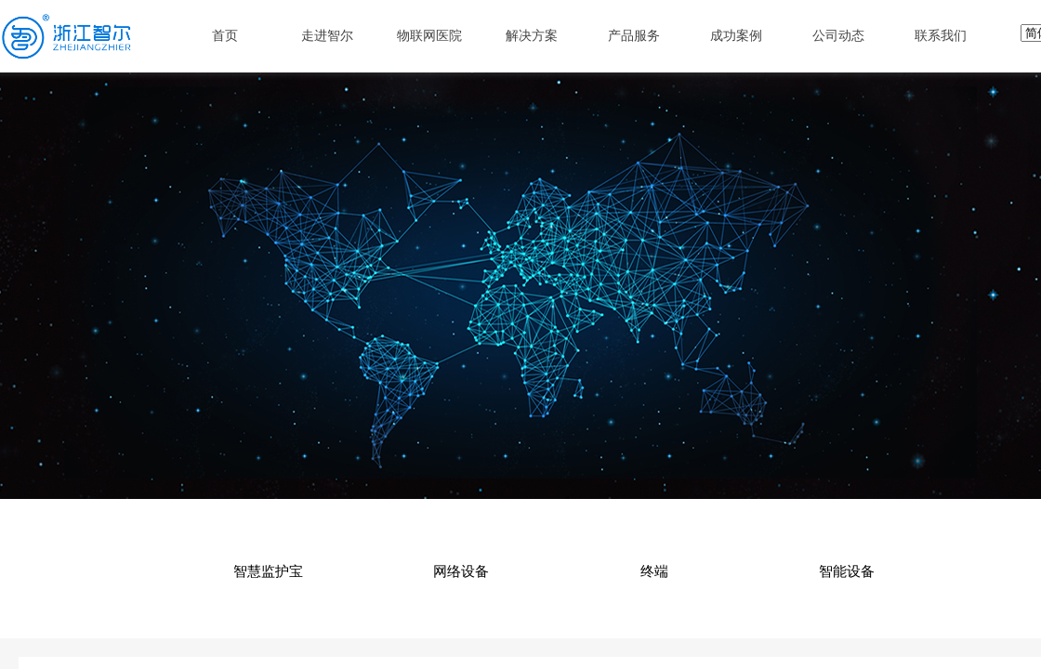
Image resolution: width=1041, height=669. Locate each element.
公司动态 (838, 35)
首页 (225, 35)
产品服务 (634, 35)
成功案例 (736, 35)
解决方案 (532, 35)
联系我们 (941, 35)
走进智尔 (327, 35)
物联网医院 (429, 35)
